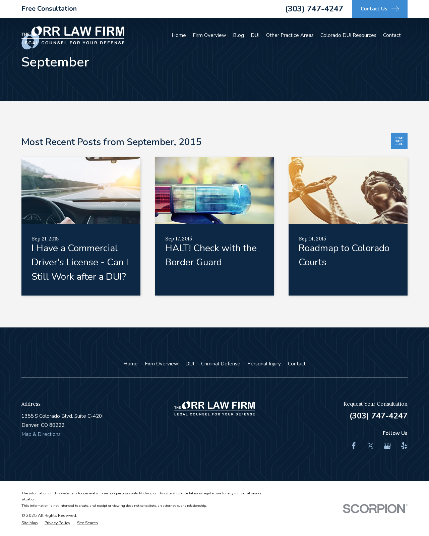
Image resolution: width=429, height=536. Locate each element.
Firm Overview (161, 363)
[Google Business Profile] (387, 445)
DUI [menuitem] (255, 35)
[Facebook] (353, 445)
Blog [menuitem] (238, 35)
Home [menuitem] (179, 35)
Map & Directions (41, 434)
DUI (189, 363)
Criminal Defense (220, 363)
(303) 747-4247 (314, 8)
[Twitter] (370, 445)
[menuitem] (29, 523)
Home (130, 363)
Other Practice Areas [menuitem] (290, 35)
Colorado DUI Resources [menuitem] (348, 35)
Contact (297, 363)
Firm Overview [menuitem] (209, 35)
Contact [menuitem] (392, 35)
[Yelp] (404, 445)
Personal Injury (264, 363)
